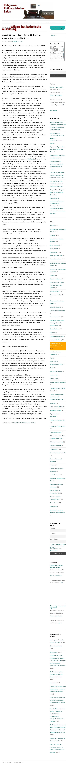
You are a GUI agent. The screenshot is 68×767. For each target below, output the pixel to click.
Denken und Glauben (55, 279)
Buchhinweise (53, 252)
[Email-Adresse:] (58, 72)
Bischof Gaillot (54, 248)
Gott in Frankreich (55, 329)
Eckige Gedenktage (55, 307)
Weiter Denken (54, 503)
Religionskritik (53, 449)
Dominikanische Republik (56, 295)
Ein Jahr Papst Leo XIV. (56, 87)
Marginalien (53, 403)
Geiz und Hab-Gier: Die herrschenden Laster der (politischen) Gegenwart (56, 184)
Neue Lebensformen (55, 410)
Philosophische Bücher (56, 255)
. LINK (61, 582)
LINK (62, 104)
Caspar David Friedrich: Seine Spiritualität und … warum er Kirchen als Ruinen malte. (58, 689)
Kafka (51, 358)
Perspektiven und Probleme (21, 422)
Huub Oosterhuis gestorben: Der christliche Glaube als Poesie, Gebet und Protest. (57, 700)
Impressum (54, 22)
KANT (51, 368)
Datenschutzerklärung (56, 646)
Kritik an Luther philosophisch (58, 382)
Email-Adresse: (54, 539)
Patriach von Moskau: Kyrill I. (57, 420)
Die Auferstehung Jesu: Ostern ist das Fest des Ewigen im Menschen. (56, 674)
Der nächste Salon (55, 291)
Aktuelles (33, 22)
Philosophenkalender (55, 432)
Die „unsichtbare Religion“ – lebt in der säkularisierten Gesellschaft (57, 192)
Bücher (39, 22)
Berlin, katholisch (54, 245)
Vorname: (52, 528)
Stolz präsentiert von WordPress (12, 762)
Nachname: (53, 533)
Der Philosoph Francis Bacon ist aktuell (56, 566)
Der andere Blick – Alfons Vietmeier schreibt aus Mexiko (57, 285)
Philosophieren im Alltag (56, 442)
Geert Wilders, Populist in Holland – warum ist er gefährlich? (21, 37)
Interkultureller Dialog (56, 340)
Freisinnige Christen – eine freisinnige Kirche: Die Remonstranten (57, 323)
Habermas (53, 332)
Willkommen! (15, 22)
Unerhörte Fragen (57, 28)
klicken (30, 159)
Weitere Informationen (56, 95)
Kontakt (46, 22)
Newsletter (24, 22)
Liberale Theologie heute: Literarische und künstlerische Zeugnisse (57, 397)
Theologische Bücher (55, 259)
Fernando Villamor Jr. (22, 764)
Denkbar (52, 275)
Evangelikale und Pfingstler (57, 310)
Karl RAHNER (54, 375)
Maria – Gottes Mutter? (56, 406)
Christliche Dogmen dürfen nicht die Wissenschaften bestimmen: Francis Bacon (57, 175)
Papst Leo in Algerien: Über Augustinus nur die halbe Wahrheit (57, 149)
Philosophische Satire (55, 445)
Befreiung (52, 235)
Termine (33, 422)
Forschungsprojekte (55, 317)
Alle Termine (53, 110)
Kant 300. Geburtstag (56, 371)
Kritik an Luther (54, 378)
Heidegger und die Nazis (56, 336)
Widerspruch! (53, 506)
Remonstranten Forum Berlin (58, 453)
